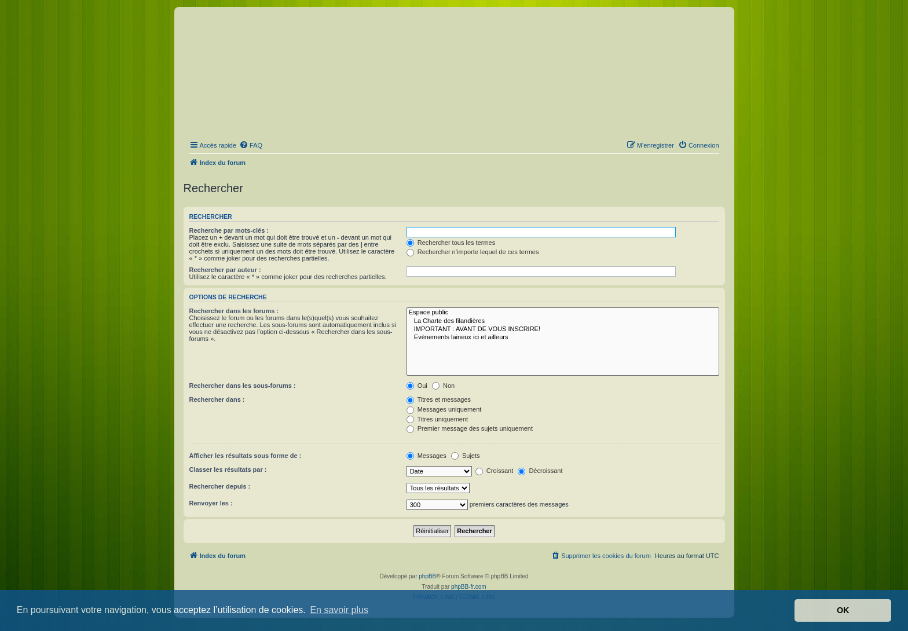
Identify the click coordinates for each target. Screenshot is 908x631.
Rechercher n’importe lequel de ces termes (473, 251)
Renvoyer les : (211, 503)
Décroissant (540, 470)
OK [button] (843, 610)
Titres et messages (439, 399)
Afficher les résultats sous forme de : (245, 455)
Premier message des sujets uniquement (470, 428)
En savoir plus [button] (339, 610)
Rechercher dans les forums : (234, 310)
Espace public (563, 313)
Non (443, 385)
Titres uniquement (437, 419)
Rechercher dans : (217, 399)
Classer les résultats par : (228, 469)
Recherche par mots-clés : (229, 230)
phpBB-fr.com (468, 587)
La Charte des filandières (563, 321)
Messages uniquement (444, 409)
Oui (417, 385)
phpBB (427, 576)
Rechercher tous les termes (451, 242)
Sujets (465, 455)
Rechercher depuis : (220, 486)
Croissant (494, 470)
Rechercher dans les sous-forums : (242, 385)
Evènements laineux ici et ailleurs (563, 337)
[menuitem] (250, 145)
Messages (426, 455)
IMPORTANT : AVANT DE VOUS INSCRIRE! (563, 329)
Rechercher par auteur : (225, 269)
